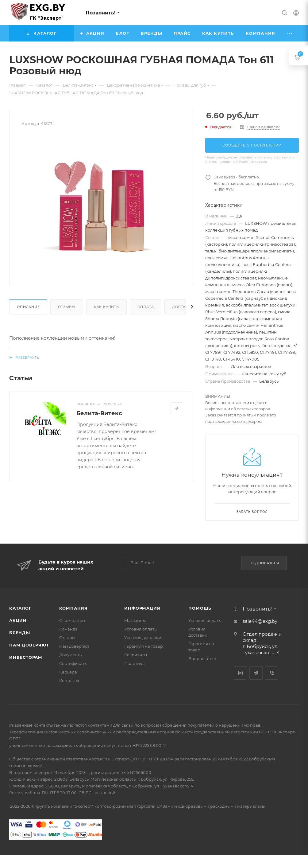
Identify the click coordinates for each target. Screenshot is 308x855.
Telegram (256, 673)
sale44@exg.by (260, 621)
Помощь (199, 608)
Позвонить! (101, 13)
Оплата (145, 307)
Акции (18, 620)
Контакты (69, 680)
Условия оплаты (140, 629)
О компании (72, 620)
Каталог (20, 608)
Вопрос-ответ (202, 658)
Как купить (106, 307)
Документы (71, 654)
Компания (73, 608)
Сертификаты (73, 663)
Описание (28, 307)
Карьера (68, 672)
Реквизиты (135, 654)
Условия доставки (142, 637)
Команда (68, 629)
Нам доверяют (29, 644)
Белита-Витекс (99, 413)
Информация (142, 608)
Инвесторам (25, 657)
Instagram (240, 673)
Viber (271, 673)
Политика (134, 663)
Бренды (19, 632)
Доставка (183, 307)
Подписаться (264, 563)
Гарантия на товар (143, 646)
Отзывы (66, 307)
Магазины (135, 620)
